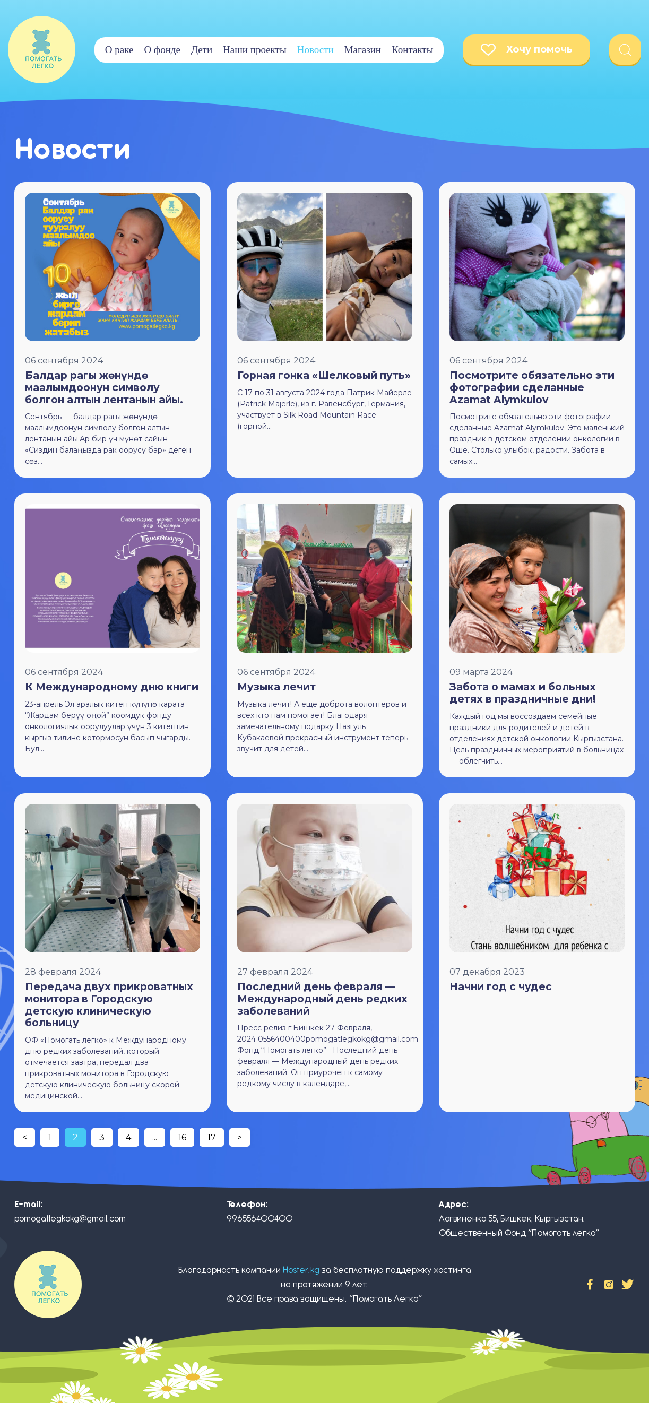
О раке (119, 49)
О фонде (162, 49)
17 (211, 1137)
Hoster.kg (301, 1270)
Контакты (412, 49)
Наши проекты (255, 49)
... (154, 1137)
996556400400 (259, 1218)
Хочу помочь (527, 50)
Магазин (362, 49)
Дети (201, 49)
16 (182, 1137)
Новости (315, 49)
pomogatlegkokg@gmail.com (70, 1218)
